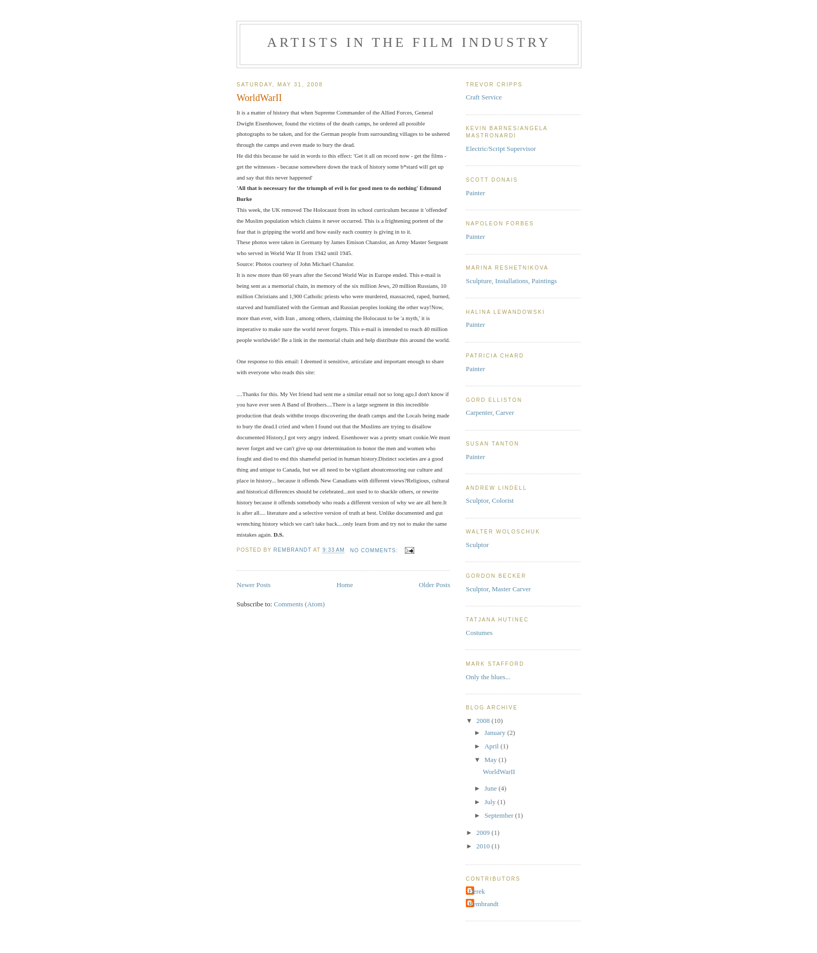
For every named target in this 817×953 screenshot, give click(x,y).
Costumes (479, 633)
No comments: (375, 550)
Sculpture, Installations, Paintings (511, 281)
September (500, 815)
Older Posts (434, 585)
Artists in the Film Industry (409, 42)
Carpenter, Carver (490, 412)
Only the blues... (488, 677)
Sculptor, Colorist (490, 500)
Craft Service (484, 97)
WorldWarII (259, 98)
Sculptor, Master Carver (498, 589)
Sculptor (477, 545)
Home (345, 585)
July (491, 802)
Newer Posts (253, 585)
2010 (483, 846)
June (492, 788)
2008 (483, 721)
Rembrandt (483, 904)
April (493, 746)
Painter (475, 193)
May (492, 760)
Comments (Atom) (299, 604)
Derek (476, 891)
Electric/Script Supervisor (501, 149)
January (496, 732)
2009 (483, 832)
